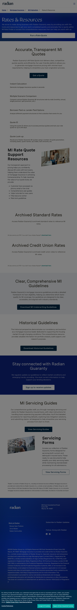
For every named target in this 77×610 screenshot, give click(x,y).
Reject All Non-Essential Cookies (63, 606)
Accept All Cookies (44, 606)
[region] (38, 600)
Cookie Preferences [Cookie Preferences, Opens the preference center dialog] (7, 606)
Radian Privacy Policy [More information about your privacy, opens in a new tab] (12, 602)
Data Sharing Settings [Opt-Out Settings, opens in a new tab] (25, 602)
